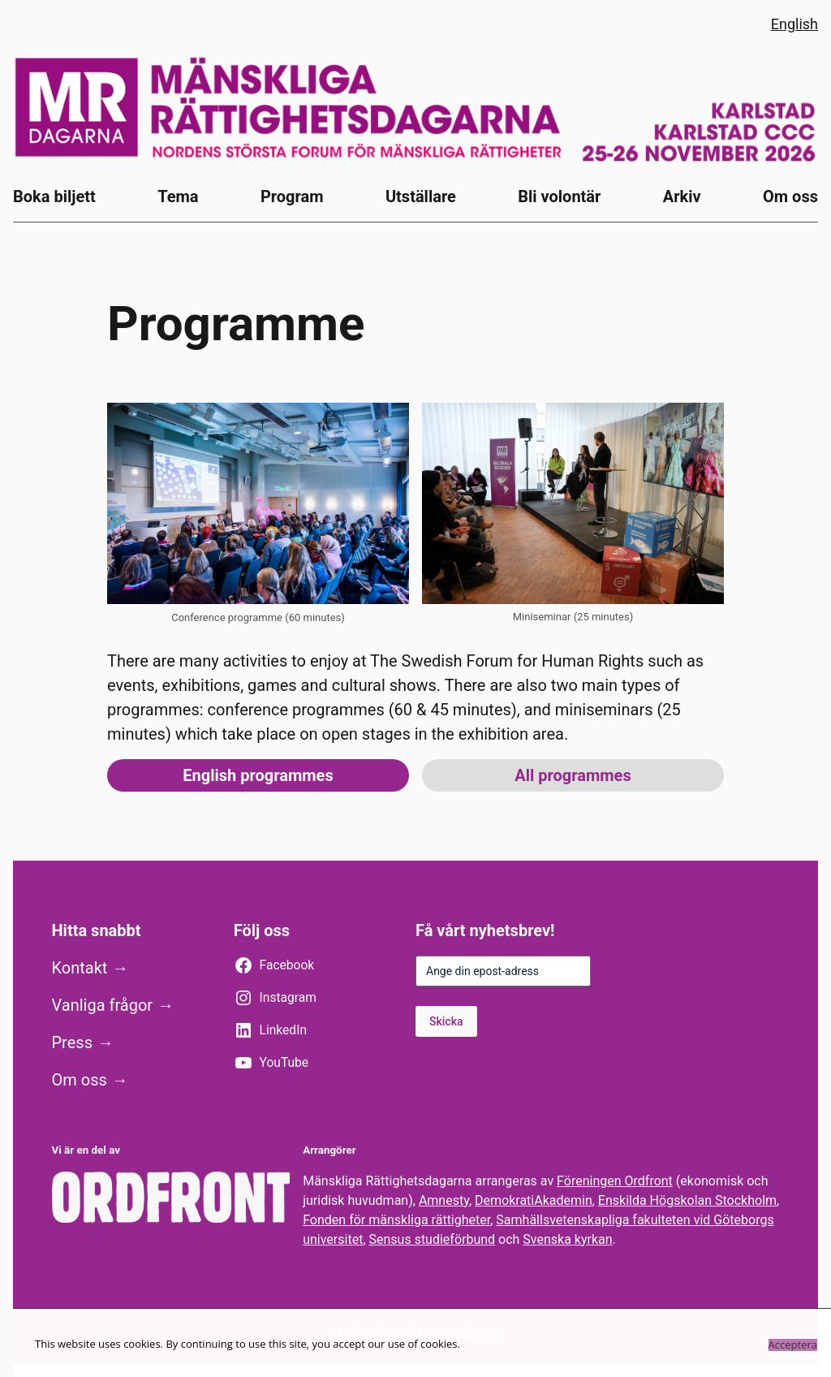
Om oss (79, 1080)
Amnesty (444, 1200)
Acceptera (793, 1345)
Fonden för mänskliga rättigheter (396, 1220)
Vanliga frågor (102, 1005)
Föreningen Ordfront (615, 1181)
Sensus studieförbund (432, 1239)
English (794, 23)
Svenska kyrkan (567, 1239)
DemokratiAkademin (533, 1200)
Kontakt (80, 968)
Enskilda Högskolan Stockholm (687, 1200)
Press (72, 1042)
